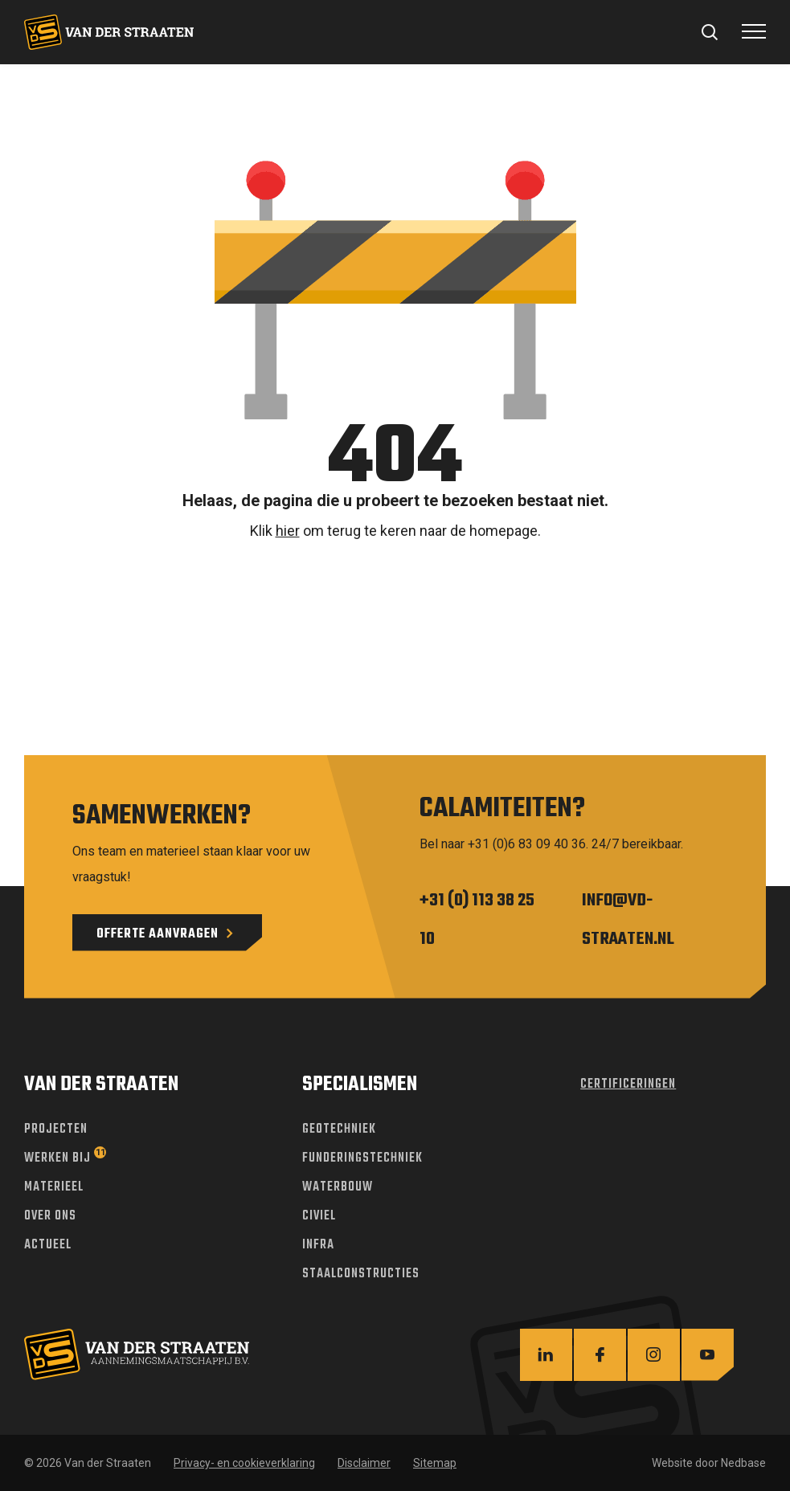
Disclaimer (364, 1462)
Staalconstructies (361, 1274)
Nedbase (743, 1462)
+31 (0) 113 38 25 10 (477, 920)
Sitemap (434, 1462)
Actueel (48, 1245)
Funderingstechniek (362, 1158)
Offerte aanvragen (157, 934)
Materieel (54, 1187)
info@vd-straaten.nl (628, 920)
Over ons (50, 1216)
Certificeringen (628, 1084)
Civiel (319, 1216)
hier (288, 530)
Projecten (56, 1129)
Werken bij (57, 1158)
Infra (318, 1245)
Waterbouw (337, 1187)
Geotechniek (339, 1129)
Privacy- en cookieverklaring (244, 1462)
